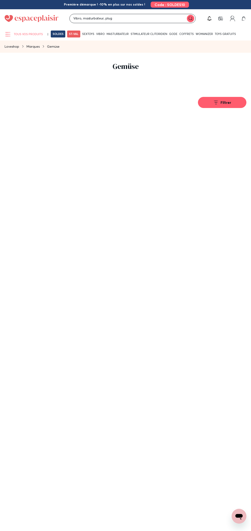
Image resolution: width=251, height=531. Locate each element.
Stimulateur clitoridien (149, 34)
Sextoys (88, 34)
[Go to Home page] (31, 18)
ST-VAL (73, 34)
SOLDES (58, 34)
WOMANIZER (204, 34)
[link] (168, 5)
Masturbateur (118, 34)
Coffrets (186, 34)
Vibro (100, 34)
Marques (33, 46)
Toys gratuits (225, 34)
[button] (209, 18)
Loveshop (12, 46)
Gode (173, 34)
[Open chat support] (239, 516)
